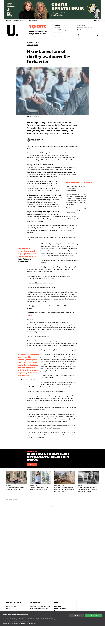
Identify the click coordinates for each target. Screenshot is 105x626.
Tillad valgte (76, 615)
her (77, 212)
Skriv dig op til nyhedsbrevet (84, 27)
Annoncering (57, 610)
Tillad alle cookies (93, 615)
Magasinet (57, 27)
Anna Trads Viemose (37, 139)
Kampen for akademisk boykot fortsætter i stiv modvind (38, 33)
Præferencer (16, 623)
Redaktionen (57, 606)
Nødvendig (7, 623)
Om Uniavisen (81, 25)
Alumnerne (57, 25)
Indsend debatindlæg (60, 30)
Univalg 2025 (57, 32)
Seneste (37, 26)
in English (96, 20)
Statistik (25, 623)
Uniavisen (8, 20)
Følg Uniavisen (81, 30)
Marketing (33, 623)
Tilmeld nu (32, 464)
